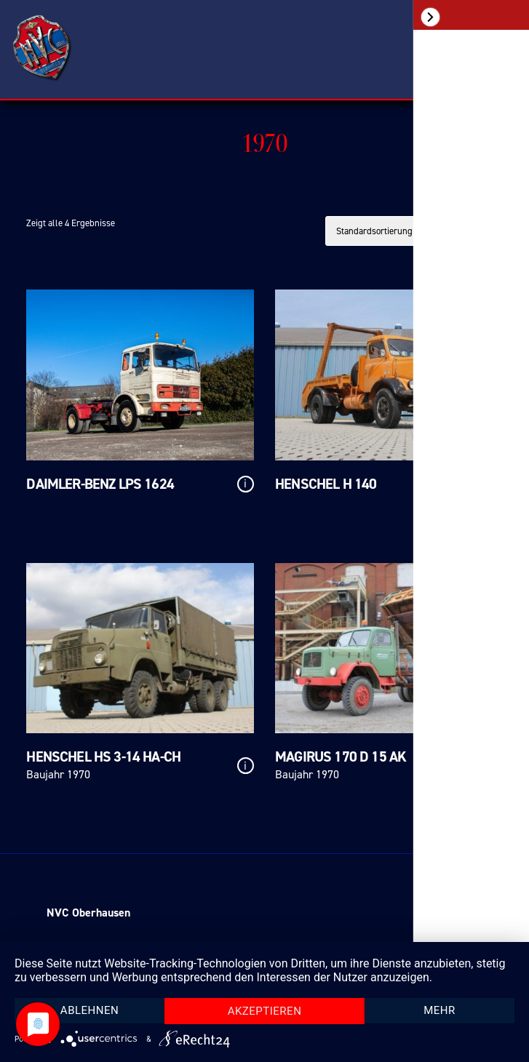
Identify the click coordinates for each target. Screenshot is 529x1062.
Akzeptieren (265, 1011)
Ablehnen (89, 1010)
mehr (439, 1010)
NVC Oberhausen (88, 912)
